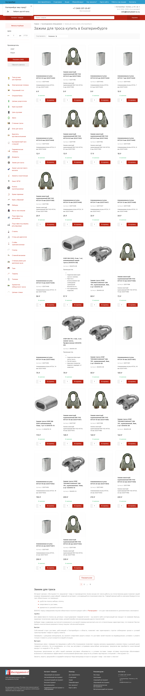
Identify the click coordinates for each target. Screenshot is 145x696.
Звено (14, 118)
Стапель (15, 231)
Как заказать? (92, 2)
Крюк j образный (17, 200)
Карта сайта (104, 2)
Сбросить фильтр (18, 65)
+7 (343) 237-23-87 (81, 8)
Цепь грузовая (17, 112)
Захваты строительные (20, 176)
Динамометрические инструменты (100, 685)
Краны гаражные (17, 194)
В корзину (50, 100)
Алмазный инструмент (100, 680)
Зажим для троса (18, 162)
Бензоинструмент (50, 682)
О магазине (58, 2)
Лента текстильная (18, 210)
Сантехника (97, 677)
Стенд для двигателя (19, 237)
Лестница (96, 675)
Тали (13, 268)
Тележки (15, 279)
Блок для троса (17, 129)
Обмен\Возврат (78, 2)
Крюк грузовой (17, 107)
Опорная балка (17, 96)
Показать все (86, 578)
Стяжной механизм (18, 255)
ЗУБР (12, 49)
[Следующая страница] (93, 584)
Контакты (132, 2)
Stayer (12, 53)
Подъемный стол (18, 90)
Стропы (14, 250)
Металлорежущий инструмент (103, 689)
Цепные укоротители (19, 101)
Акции (67, 2)
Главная (36, 24)
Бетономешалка (49, 685)
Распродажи (92, 610)
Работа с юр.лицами (119, 2)
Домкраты (15, 157)
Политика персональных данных (29, 687)
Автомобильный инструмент (53, 677)
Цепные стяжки (17, 292)
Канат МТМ (16, 181)
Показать (16, 59)
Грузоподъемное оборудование (51, 24)
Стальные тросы (17, 123)
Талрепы (15, 274)
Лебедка (15, 205)
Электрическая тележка (20, 85)
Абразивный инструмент (52, 675)
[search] (112, 17)
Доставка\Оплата (44, 2)
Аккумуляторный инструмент (53, 680)
